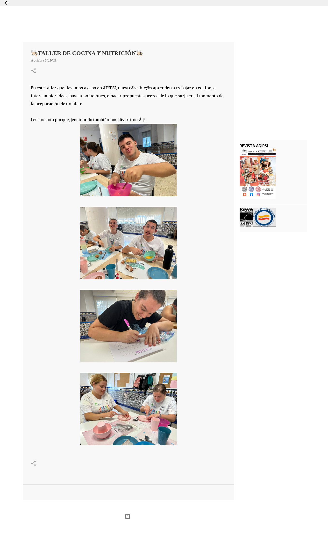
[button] (33, 71)
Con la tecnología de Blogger (164, 516)
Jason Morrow (181, 528)
